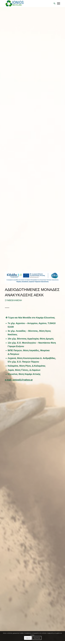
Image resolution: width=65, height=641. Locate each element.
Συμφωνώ (27, 638)
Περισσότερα (37, 638)
